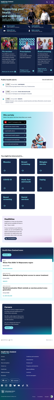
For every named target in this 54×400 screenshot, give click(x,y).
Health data (3, 369)
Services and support (31, 375)
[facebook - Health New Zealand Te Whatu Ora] (2, 385)
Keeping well (29, 362)
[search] (47, 2)
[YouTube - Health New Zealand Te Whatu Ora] (19, 385)
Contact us (3, 366)
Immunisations (29, 359)
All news (6, 254)
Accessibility (40, 396)
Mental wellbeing (30, 369)
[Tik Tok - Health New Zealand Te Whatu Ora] (23, 385)
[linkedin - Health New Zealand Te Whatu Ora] (10, 385)
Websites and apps (5, 372)
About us (3, 359)
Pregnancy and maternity (32, 366)
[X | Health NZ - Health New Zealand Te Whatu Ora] (27, 385)
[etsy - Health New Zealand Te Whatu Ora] (15, 385)
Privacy (33, 396)
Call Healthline (11, 238)
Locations (28, 372)
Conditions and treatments (32, 356)
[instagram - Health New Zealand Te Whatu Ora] (6, 385)
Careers (9, 327)
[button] (4, 340)
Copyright (47, 396)
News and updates (5, 362)
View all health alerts (47, 79)
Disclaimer (3, 375)
